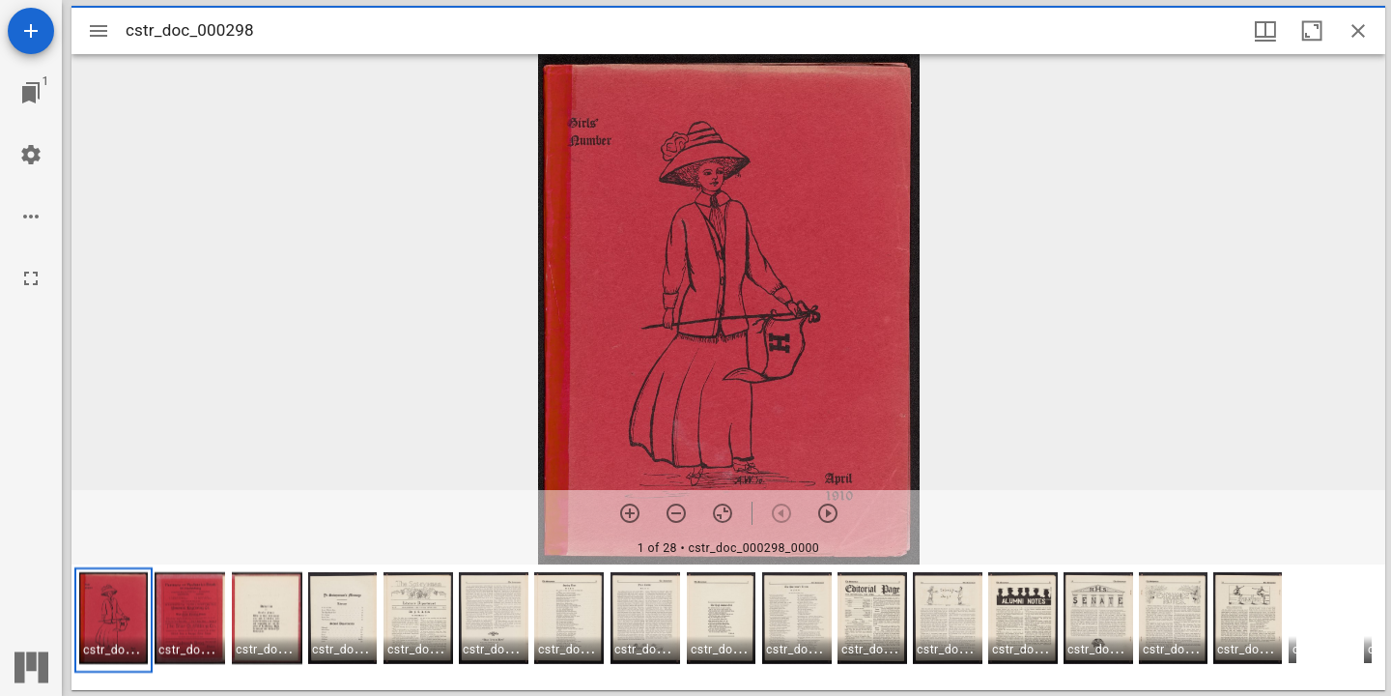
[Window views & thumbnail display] (1265, 31)
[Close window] (1358, 31)
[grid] (728, 627)
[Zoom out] (676, 513)
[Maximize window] (1312, 31)
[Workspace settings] (31, 154)
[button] (113, 620)
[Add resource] (31, 31)
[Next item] (828, 513)
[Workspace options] (31, 216)
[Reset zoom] (722, 513)
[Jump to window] (31, 93)
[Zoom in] (630, 513)
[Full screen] (31, 278)
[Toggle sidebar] (98, 31)
